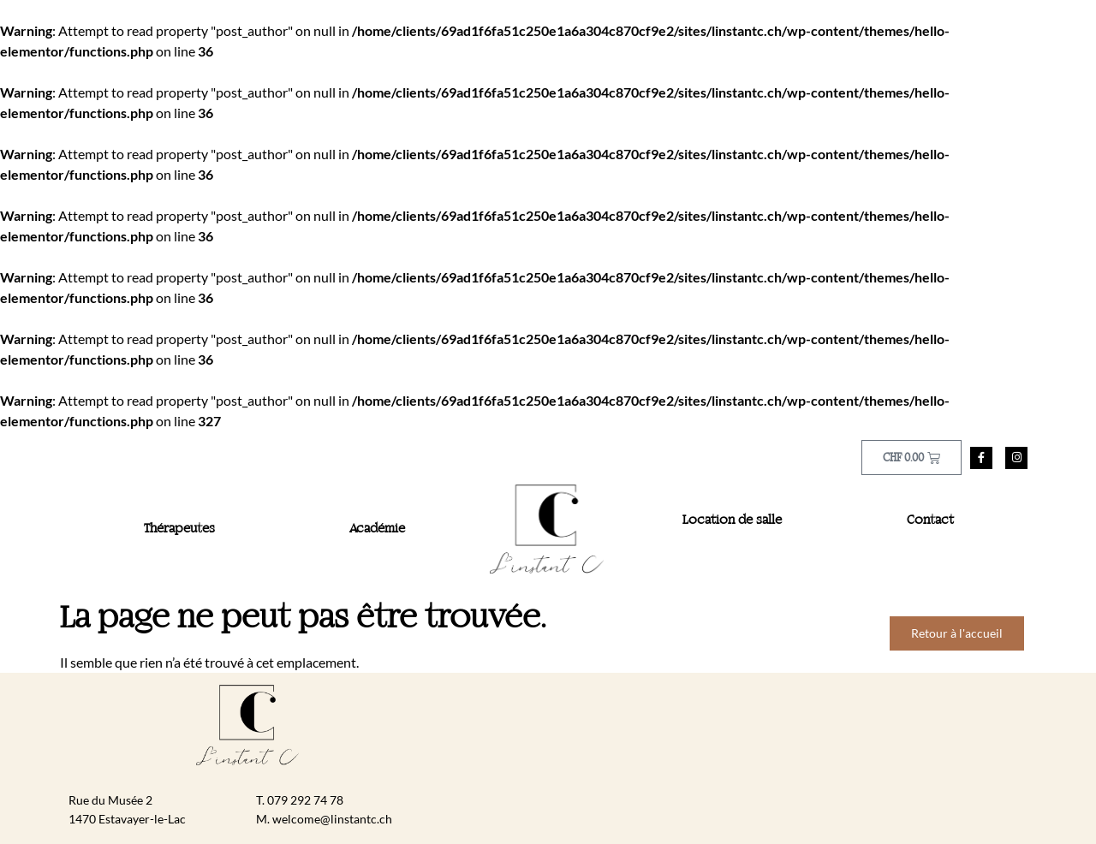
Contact (930, 520)
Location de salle (732, 520)
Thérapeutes (179, 529)
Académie (377, 529)
